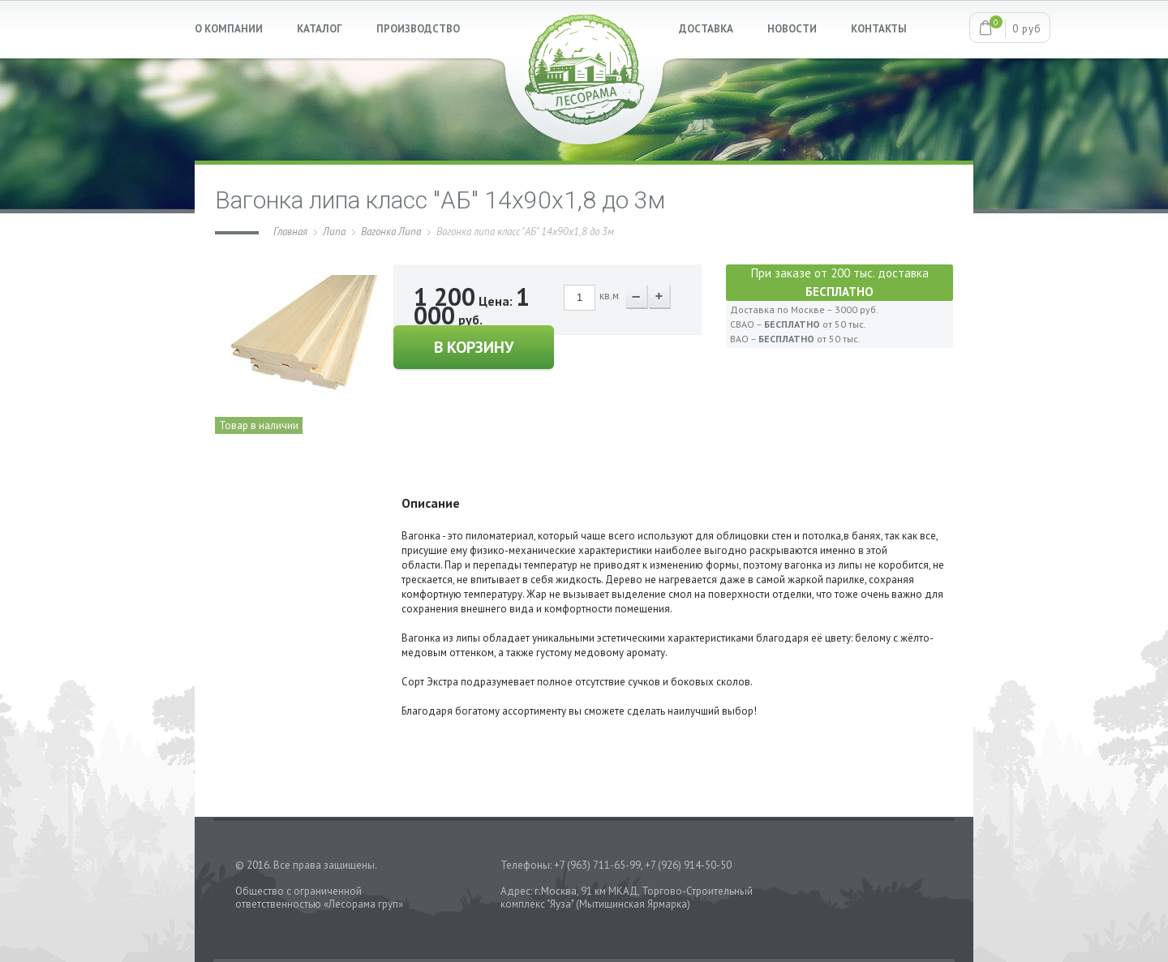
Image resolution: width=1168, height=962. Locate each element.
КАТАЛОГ (319, 29)
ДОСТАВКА (706, 29)
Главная (290, 231)
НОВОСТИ (792, 29)
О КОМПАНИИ (229, 29)
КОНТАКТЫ (879, 29)
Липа (334, 231)
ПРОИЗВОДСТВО (418, 29)
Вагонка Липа (391, 231)
